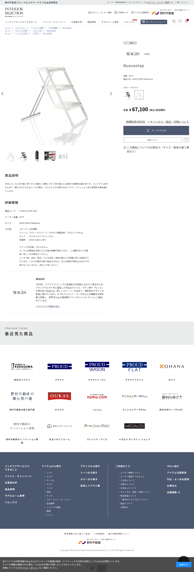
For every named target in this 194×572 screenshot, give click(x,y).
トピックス (129, 21)
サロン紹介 (173, 466)
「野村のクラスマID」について (134, 499)
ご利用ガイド (123, 466)
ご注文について (127, 480)
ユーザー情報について (130, 472)
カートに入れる (158, 130)
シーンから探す (88, 472)
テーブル (50, 480)
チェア (50, 476)
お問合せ (124, 507)
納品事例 (91, 21)
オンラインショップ (155, 21)
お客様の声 (76, 21)
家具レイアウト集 (90, 485)
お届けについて (152, 140)
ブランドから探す (90, 466)
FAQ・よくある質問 (178, 479)
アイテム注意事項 (176, 472)
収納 (49, 491)
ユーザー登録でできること (132, 476)
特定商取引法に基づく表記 (77, 534)
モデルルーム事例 (110, 21)
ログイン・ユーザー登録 (158, 2)
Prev (2, 93)
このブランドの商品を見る (48, 306)
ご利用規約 (99, 534)
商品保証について (128, 495)
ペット (50, 515)
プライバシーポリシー (28, 567)
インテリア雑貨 (54, 507)
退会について (126, 503)
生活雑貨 (51, 503)
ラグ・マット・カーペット (59, 499)
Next (111, 93)
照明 (49, 511)
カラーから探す (89, 479)
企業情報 (172, 492)
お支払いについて (128, 488)
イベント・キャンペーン (54, 21)
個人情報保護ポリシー (119, 534)
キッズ (50, 495)
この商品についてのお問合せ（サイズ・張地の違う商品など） (158, 149)
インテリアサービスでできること (21, 21)
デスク (50, 484)
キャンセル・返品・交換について (169, 122)
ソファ (50, 472)
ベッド (50, 488)
